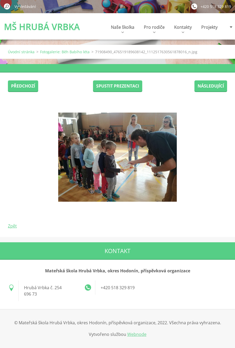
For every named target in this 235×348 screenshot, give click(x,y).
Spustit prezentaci (117, 86)
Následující (211, 86)
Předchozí (23, 86)
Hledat (7, 6)
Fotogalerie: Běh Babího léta (65, 51)
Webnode (136, 334)
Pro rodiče (154, 28)
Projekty (209, 27)
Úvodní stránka (21, 51)
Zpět (12, 226)
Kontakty (183, 28)
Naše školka (122, 28)
